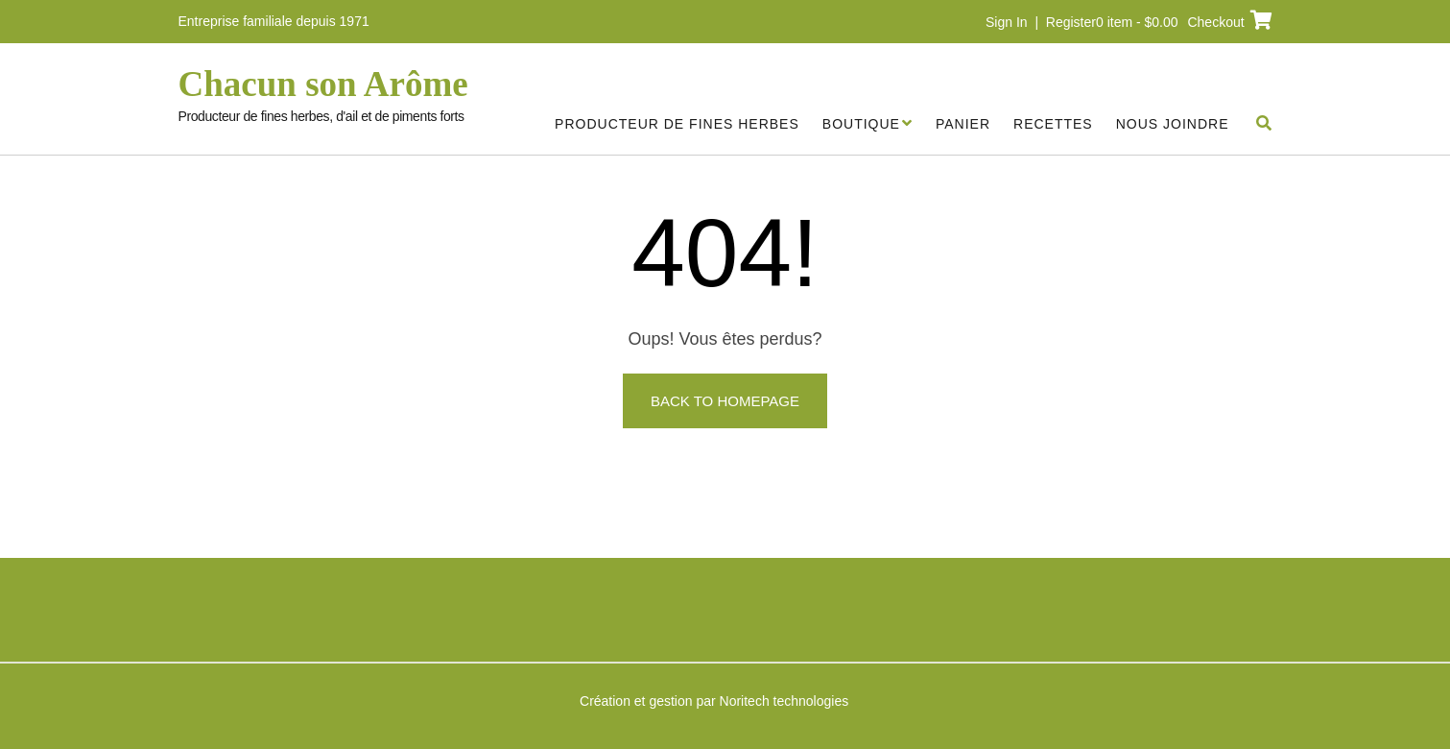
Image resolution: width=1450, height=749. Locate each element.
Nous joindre (1172, 124)
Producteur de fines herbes (677, 124)
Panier (963, 124)
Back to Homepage (725, 401)
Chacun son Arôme (323, 84)
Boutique (861, 124)
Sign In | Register (1041, 22)
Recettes (1053, 124)
